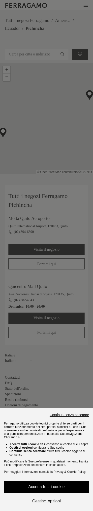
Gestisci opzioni (46, 501)
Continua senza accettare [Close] (69, 415)
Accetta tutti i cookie (46, 487)
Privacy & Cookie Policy (69, 472)
